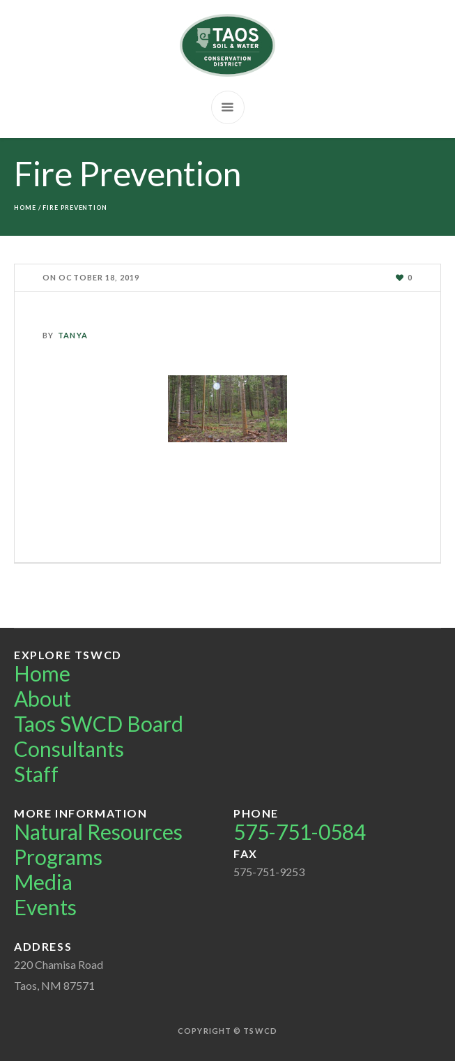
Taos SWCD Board (98, 723)
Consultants (69, 748)
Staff (36, 773)
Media (43, 881)
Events (45, 906)
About (42, 698)
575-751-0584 (299, 831)
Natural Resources (98, 831)
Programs (58, 856)
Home (25, 207)
